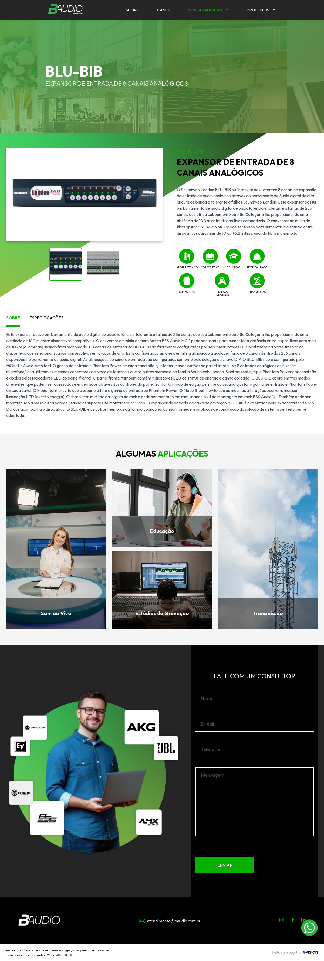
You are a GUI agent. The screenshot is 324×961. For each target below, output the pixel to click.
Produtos (258, 10)
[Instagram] (281, 921)
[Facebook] (292, 921)
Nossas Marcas (205, 10)
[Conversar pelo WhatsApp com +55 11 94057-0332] (309, 927)
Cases (163, 10)
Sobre (132, 10)
